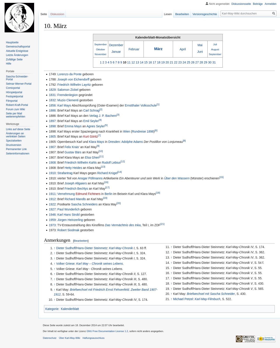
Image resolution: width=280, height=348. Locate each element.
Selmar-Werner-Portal (18, 83)
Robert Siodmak (68, 230)
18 (159, 62)
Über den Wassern (176, 178)
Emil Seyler (91, 121)
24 (184, 62)
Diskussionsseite (241, 3)
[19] (105, 197)
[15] (221, 177)
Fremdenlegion (67, 95)
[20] (118, 203)
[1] (158, 104)
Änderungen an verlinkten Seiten (15, 135)
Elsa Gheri (92, 157)
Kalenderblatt (70, 309)
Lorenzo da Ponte (69, 74)
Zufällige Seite (14, 59)
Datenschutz (49, 338)
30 (210, 62)
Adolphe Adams (132, 141)
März (158, 49)
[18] (158, 192)
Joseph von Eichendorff (73, 79)
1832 (52, 100)
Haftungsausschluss (94, 338)
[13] (103, 166)
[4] (100, 119)
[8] (184, 140)
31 (214, 62)
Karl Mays (64, 105)
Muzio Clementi (67, 100)
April (183, 49)
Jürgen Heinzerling (70, 220)
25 (188, 62)
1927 (52, 209)
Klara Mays (96, 141)
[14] (119, 171)
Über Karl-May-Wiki (69, 338)
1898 (52, 126)
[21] (162, 223)
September (100, 44)
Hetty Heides (73, 168)
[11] (101, 156)
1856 (52, 105)
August (215, 49)
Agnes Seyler (95, 126)
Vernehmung (66, 194)
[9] (98, 145)
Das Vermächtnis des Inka (123, 225)
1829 (52, 89)
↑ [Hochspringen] (54, 248)
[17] (107, 187)
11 (129, 62)
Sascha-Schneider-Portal (17, 78)
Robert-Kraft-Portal (17, 105)
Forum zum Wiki (15, 109)
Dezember (116, 45)
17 (154, 62)
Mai (200, 45)
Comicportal (13, 87)
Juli (215, 44)
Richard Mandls (75, 199)
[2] (101, 109)
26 (192, 62)
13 (137, 62)
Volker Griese (65, 263)
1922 (52, 204)
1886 (52, 110)
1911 (52, 194)
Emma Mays (73, 126)
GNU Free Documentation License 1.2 (107, 331)
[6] (156, 130)
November (101, 54)
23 (180, 62)
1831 (52, 95)
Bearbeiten (81, 240)
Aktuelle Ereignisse (17, 50)
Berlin (108, 194)
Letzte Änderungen (17, 55)
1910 (52, 173)
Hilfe (8, 63)
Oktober (100, 49)
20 (167, 62)
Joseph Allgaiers (76, 183)
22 (176, 62)
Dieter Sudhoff (66, 248)
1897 (52, 121)
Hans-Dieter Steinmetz (92, 248)
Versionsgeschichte (204, 14)
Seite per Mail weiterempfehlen (15, 115)
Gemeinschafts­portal (18, 46)
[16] (106, 182)
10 (124, 62)
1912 (52, 199)
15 (146, 62)
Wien (126, 131)
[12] (123, 161)
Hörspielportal (14, 92)
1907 (52, 147)
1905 (52, 136)
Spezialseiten (13, 140)
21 (171, 62)
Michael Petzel (183, 299)
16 (150, 62)
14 (142, 62)
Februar (134, 49)
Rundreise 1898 (143, 131)
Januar (116, 51)
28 (201, 62)
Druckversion (13, 145)
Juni (200, 51)
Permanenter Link (16, 149)
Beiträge (258, 3)
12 (133, 62)
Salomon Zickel (67, 89)
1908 (52, 162)
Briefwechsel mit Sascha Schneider (211, 294)
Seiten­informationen (17, 153)
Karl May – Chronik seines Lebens (99, 263)
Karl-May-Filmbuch (207, 299)
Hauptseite (12, 42)
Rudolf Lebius (111, 162)
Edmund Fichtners (88, 194)
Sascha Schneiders (84, 204)
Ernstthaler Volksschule (141, 105)
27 (197, 62)
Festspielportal (14, 96)
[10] (101, 151)
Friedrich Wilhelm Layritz (74, 84)
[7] (99, 135)
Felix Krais (72, 147)
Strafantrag (64, 173)
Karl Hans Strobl (68, 214)
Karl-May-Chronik (121, 248)
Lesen (168, 14)
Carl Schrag (91, 110)
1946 (52, 214)
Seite (43, 14)
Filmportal (12, 100)
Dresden (114, 141)
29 (205, 62)
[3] (118, 114)
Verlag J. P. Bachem (103, 115)
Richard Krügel (107, 173)
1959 (52, 220)
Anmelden (270, 3)
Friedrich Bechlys (76, 188)
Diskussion (57, 14)
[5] (106, 125)
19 (163, 62)
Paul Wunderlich (68, 209)
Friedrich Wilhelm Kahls (81, 162)
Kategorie (51, 309)
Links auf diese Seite (18, 129)
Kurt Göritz (90, 136)
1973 (52, 225)
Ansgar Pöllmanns (90, 178)
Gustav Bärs (73, 152)
